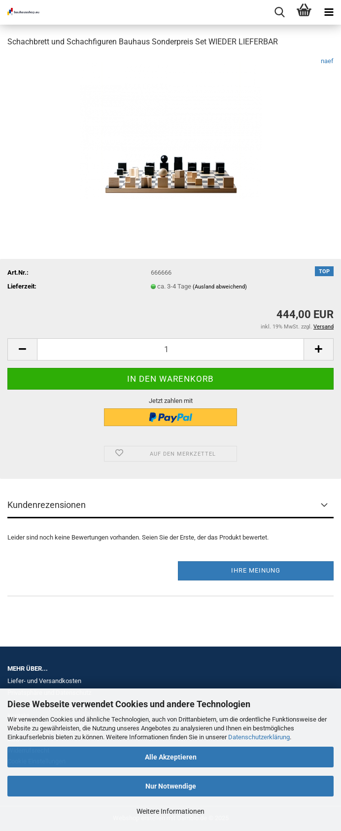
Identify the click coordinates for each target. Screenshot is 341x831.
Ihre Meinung (255, 570)
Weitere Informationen (170, 811)
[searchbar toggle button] (279, 12)
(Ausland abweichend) (220, 287)
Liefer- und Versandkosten (44, 681)
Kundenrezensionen (46, 505)
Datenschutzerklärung (259, 737)
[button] (22, 349)
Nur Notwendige (170, 786)
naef (327, 61)
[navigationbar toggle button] (328, 12)
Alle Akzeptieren (171, 757)
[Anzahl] (170, 349)
